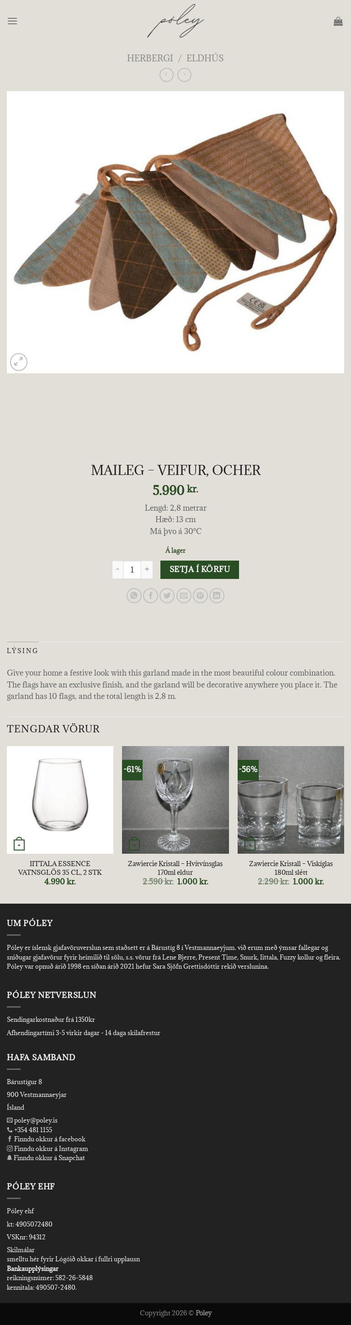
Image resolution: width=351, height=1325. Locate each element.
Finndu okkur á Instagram (47, 1149)
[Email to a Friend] (183, 595)
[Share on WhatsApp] (134, 595)
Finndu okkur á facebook (46, 1139)
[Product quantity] (132, 570)
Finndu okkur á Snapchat (46, 1158)
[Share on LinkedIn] (216, 595)
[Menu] (13, 21)
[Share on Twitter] (167, 595)
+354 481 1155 (32, 1130)
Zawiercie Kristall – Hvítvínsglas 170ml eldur (175, 868)
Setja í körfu (200, 569)
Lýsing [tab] (23, 651)
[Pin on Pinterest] (200, 595)
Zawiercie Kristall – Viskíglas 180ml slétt (291, 868)
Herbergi (150, 58)
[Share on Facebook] (150, 595)
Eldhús (205, 58)
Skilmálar (21, 1250)
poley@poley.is (32, 1120)
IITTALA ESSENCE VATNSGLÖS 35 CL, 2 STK (59, 868)
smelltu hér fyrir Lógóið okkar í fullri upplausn (73, 1259)
